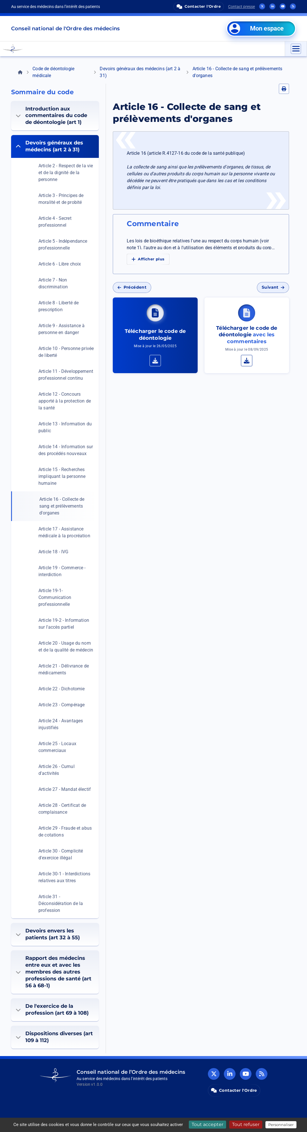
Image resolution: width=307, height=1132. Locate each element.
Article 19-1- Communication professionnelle (54, 597)
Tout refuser (245, 1124)
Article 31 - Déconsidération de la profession (60, 903)
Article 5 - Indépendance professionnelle (62, 244)
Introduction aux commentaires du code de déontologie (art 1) (51, 116)
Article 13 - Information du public (65, 427)
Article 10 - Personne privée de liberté (66, 352)
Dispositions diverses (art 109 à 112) (54, 1036)
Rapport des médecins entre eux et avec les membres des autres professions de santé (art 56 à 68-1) (53, 972)
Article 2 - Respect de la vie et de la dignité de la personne (65, 172)
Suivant (273, 287)
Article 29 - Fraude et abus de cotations (65, 831)
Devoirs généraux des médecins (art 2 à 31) (140, 72)
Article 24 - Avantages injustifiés (60, 724)
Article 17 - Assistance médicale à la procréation (64, 532)
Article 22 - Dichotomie (61, 688)
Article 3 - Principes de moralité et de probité (61, 199)
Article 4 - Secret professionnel (54, 222)
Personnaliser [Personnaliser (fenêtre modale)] (281, 1124)
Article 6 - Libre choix (59, 264)
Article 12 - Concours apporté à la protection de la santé (64, 401)
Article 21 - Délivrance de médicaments (63, 669)
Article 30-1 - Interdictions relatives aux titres (64, 877)
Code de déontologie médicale (53, 72)
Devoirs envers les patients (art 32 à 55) (48, 934)
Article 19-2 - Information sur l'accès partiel (63, 624)
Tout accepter (207, 1124)
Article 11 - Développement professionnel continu (65, 375)
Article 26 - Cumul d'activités (56, 770)
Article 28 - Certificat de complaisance (62, 809)
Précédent (132, 287)
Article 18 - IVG (53, 551)
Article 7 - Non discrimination (53, 283)
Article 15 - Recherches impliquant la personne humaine (61, 476)
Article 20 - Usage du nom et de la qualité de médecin (65, 646)
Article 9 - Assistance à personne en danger (61, 329)
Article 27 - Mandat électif (64, 789)
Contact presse (241, 6)
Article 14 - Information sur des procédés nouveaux (65, 450)
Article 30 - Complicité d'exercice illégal (60, 854)
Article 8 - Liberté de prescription (58, 306)
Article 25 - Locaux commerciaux (57, 747)
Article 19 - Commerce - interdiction (61, 571)
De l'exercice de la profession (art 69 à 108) (52, 1009)
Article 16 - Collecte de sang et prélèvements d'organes (62, 506)
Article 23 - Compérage (61, 704)
